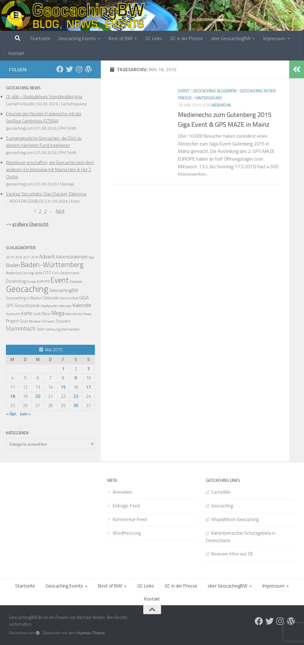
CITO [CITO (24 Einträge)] (47, 272)
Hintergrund (208, 98)
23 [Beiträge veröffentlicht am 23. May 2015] (75, 396)
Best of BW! (121, 38)
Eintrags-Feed (126, 505)
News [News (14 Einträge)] (87, 314)
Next (60, 211)
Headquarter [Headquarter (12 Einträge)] (49, 306)
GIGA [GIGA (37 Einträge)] (84, 297)
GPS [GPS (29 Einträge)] (10, 305)
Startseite (40, 38)
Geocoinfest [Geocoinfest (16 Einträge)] (69, 298)
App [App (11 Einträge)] (91, 257)
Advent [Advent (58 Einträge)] (47, 256)
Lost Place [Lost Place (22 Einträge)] (41, 314)
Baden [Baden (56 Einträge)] (13, 265)
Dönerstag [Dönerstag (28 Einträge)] (16, 281)
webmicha (221, 105)
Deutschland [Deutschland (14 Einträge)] (69, 273)
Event (183, 91)
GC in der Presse (186, 38)
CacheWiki (220, 492)
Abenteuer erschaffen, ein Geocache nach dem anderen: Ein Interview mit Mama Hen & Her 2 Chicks (50, 169)
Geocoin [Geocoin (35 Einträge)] (51, 297)
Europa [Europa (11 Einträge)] (31, 281)
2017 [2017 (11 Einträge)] (26, 257)
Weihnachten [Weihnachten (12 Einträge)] (70, 329)
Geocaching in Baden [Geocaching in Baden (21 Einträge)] (24, 298)
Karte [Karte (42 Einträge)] (26, 313)
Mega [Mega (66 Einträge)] (57, 313)
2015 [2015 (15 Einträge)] (10, 257)
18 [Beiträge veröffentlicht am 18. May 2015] (12, 396)
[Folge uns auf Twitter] (69, 69)
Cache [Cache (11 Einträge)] (38, 273)
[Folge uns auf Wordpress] (88, 69)
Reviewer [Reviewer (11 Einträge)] (35, 321)
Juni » (25, 413)
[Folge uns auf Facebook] (59, 69)
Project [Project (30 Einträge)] (12, 320)
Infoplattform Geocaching (235, 519)
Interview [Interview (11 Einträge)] (65, 306)
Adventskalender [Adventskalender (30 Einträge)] (72, 256)
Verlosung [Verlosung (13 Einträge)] (53, 329)
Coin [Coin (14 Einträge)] (55, 273)
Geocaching (222, 505)
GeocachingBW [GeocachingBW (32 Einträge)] (63, 290)
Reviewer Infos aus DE (232, 553)
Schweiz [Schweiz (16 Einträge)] (48, 321)
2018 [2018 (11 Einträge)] (34, 257)
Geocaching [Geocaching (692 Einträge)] (27, 288)
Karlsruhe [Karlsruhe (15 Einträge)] (13, 314)
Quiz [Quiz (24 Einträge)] (24, 321)
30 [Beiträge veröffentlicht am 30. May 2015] (75, 405)
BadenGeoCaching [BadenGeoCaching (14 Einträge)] (20, 273)
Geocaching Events (77, 38)
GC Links (153, 38)
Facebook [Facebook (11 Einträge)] (76, 281)
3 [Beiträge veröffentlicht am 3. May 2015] (88, 368)
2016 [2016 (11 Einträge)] (18, 257)
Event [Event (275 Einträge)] (59, 280)
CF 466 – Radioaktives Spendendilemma (44, 96)
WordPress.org (127, 533)
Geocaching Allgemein (214, 91)
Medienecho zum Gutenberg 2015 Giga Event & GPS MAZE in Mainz (224, 119)
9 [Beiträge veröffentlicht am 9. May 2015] (75, 377)
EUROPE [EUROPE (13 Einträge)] (43, 281)
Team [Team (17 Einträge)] (40, 329)
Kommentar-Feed (130, 519)
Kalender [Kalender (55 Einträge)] (82, 305)
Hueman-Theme (91, 633)
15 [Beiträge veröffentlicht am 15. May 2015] (63, 387)
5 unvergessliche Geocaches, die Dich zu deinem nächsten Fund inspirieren (44, 142)
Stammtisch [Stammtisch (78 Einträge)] (20, 328)
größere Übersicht (30, 224)
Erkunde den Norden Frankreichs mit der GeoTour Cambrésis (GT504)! (44, 117)
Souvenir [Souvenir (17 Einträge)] (63, 321)
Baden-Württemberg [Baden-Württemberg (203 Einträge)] (52, 264)
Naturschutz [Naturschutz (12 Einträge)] (73, 314)
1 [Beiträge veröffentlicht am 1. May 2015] (63, 368)
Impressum (274, 38)
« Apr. (11, 413)
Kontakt (16, 53)
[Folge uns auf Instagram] (78, 69)
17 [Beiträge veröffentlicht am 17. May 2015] (88, 387)
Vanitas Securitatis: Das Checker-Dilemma (46, 193)
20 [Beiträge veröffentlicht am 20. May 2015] (37, 396)
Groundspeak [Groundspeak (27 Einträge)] (27, 305)
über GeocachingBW (231, 38)
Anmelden (122, 492)
